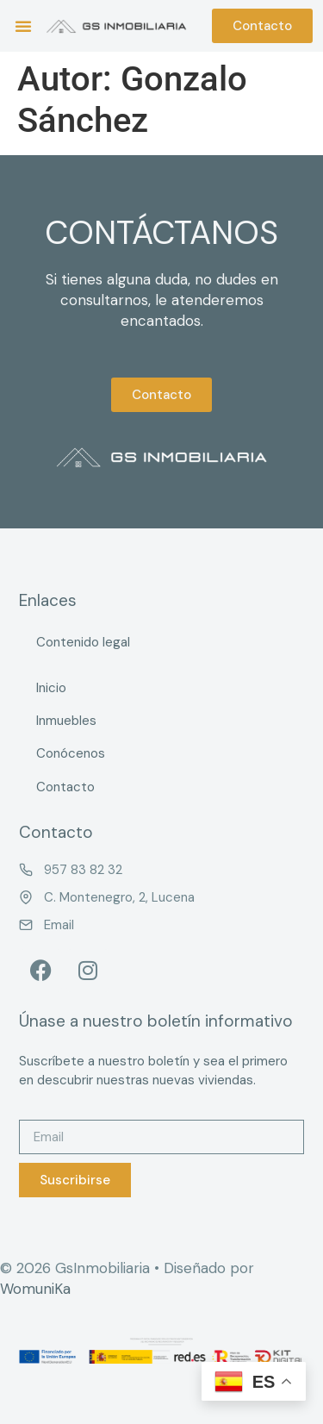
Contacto (65, 787)
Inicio (51, 687)
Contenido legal (83, 642)
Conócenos (70, 753)
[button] (23, 26)
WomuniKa (35, 1288)
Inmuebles (66, 720)
